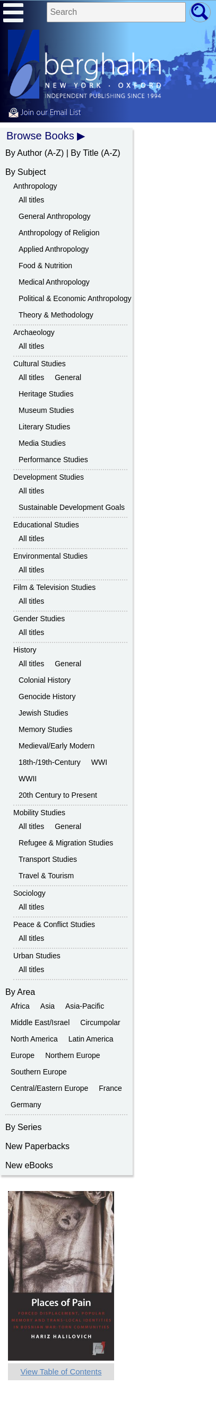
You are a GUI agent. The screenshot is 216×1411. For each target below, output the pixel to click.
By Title (84, 152)
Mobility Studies (39, 812)
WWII (28, 778)
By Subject (25, 172)
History (25, 650)
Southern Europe (39, 1072)
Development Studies (48, 477)
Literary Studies (44, 426)
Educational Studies (46, 525)
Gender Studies (39, 618)
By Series (23, 1127)
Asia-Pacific (84, 1006)
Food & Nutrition (45, 265)
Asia (47, 1006)
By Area (20, 991)
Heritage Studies (46, 394)
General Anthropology (54, 216)
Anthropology (35, 186)
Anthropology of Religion (59, 232)
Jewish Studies (43, 713)
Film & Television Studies (54, 587)
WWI (99, 762)
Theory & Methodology (56, 315)
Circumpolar (100, 1022)
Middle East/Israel (40, 1022)
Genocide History (47, 696)
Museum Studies (46, 410)
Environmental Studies (50, 556)
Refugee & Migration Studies (66, 843)
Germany (26, 1104)
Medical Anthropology (54, 282)
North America (34, 1039)
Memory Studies (45, 729)
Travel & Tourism (46, 875)
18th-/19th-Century (50, 762)
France (110, 1088)
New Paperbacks (37, 1146)
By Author (23, 152)
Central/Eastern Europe (49, 1088)
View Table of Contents (61, 1371)
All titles (31, 200)
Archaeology (34, 332)
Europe (22, 1055)
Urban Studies (37, 955)
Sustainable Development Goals (72, 507)
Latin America (91, 1039)
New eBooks (29, 1165)
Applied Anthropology (54, 249)
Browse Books (40, 136)
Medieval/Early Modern (56, 746)
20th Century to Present (58, 795)
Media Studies (42, 443)
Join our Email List (44, 113)
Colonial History (45, 680)
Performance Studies (53, 459)
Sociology (29, 893)
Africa (20, 1006)
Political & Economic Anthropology (75, 298)
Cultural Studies (39, 363)
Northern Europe (72, 1055)
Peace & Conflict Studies (54, 924)
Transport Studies (48, 859)
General (68, 377)
